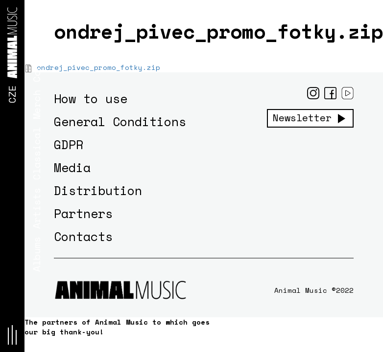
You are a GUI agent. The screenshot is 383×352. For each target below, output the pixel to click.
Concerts (36, 58)
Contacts (83, 236)
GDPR (68, 144)
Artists (36, 208)
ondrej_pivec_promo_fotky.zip (98, 67)
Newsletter (302, 118)
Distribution (98, 190)
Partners (83, 213)
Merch (36, 104)
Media (72, 167)
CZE (12, 94)
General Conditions (120, 121)
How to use (90, 98)
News (36, 15)
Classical (36, 153)
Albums (36, 254)
